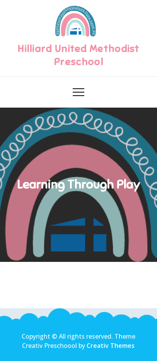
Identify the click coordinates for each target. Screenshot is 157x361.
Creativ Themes (111, 345)
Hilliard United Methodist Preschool (78, 55)
